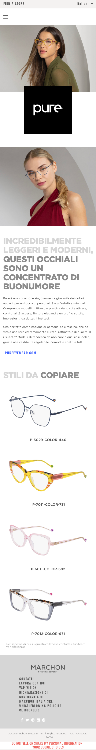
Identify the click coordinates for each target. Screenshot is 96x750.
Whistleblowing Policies (40, 705)
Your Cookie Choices (48, 747)
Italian (82, 3)
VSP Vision (28, 687)
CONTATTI (26, 678)
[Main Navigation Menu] (5, 17)
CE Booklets (29, 710)
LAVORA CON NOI (32, 683)
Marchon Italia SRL (36, 701)
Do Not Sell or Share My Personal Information (47, 743)
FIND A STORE (13, 3)
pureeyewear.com (20, 352)
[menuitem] (70, 4)
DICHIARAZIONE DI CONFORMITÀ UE (33, 694)
